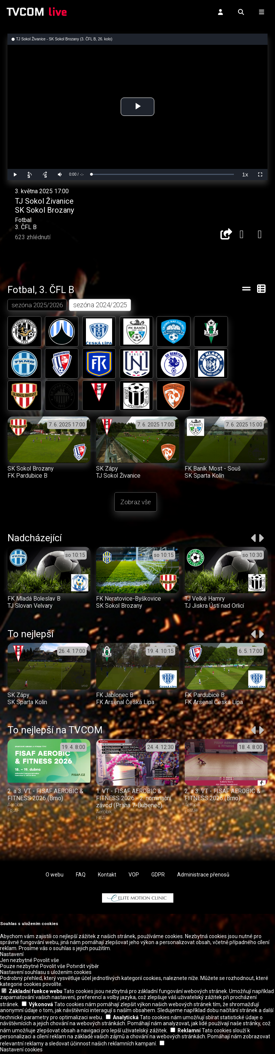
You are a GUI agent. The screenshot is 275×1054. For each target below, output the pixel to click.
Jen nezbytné (16, 962)
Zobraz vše (135, 503)
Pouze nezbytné (19, 968)
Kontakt (107, 876)
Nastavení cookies (21, 1051)
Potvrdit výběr (83, 968)
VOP (134, 876)
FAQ (81, 876)
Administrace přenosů (203, 876)
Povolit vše (46, 962)
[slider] (162, 174)
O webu (55, 876)
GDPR (158, 876)
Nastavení (12, 956)
